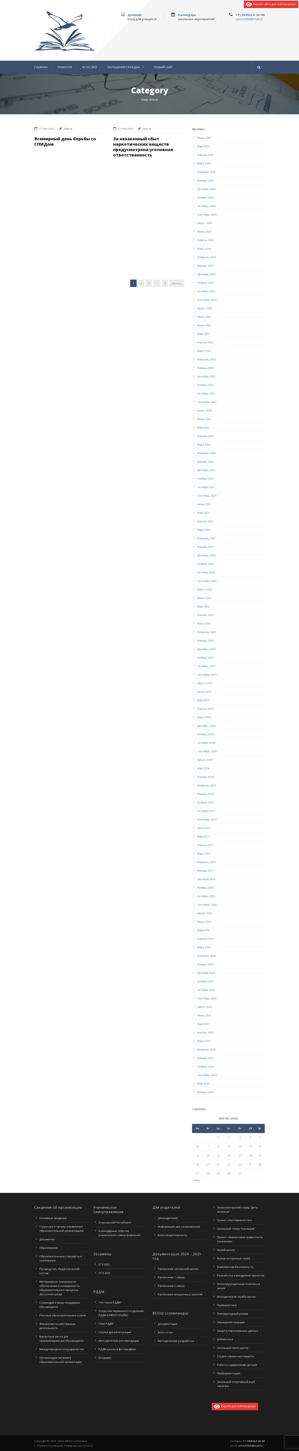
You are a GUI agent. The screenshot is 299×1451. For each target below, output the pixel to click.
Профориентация (228, 1373)
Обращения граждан (123, 67)
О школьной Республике (115, 1222)
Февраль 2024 (206, 257)
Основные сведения (52, 1218)
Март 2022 (204, 444)
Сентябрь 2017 (207, 819)
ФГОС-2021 (89, 67)
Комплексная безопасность (235, 1267)
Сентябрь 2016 (207, 905)
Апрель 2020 (205, 615)
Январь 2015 (205, 1058)
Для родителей (168, 1218)
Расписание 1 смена (171, 1277)
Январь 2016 (205, 964)
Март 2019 (204, 717)
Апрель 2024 (205, 240)
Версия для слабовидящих (235, 1406)
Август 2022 (204, 410)
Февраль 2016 (206, 956)
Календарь (187, 15)
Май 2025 (203, 146)
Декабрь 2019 (206, 649)
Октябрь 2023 (206, 291)
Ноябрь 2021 (205, 478)
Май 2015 (203, 1024)
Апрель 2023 (205, 342)
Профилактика (227, 1305)
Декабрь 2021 (206, 470)
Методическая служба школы (236, 1296)
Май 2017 (203, 836)
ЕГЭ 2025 (104, 1264)
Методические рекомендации (119, 1341)
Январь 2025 (205, 180)
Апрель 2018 (205, 777)
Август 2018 (204, 760)
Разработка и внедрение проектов (240, 1275)
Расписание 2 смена (171, 1286)
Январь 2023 (205, 368)
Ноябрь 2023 (205, 283)
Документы (47, 1239)
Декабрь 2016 (206, 879)
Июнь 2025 (204, 138)
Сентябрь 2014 (207, 1075)
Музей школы (226, 1250)
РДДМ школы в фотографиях (117, 1349)
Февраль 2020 (206, 632)
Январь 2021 (205, 547)
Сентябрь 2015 (207, 998)
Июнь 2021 (204, 504)
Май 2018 (203, 768)
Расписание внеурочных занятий (180, 1294)
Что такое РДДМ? (110, 1302)
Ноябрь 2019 (205, 657)
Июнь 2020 (204, 598)
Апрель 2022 (205, 436)
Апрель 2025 (205, 155)
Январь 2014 (205, 1092)
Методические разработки (176, 1341)
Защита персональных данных (237, 1331)
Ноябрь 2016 (205, 887)
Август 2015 (204, 1007)
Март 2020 (204, 623)
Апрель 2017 (205, 845)
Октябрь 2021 (206, 487)
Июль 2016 (204, 922)
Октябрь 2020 (206, 572)
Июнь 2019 (204, 691)
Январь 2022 (205, 461)
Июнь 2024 (204, 231)
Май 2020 (203, 606)
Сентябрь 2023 (207, 300)
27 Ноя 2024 (46, 129)
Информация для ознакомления (179, 1226)
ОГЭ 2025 (104, 1273)
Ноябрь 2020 (205, 564)
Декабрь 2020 (206, 555)
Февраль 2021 (206, 538)
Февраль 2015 (206, 1049)
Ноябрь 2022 (205, 385)
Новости (65, 67)
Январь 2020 (205, 640)
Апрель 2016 (205, 939)
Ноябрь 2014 (205, 1066)
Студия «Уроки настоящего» (235, 1356)
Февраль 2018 (206, 785)
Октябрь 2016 (206, 896)
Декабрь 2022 (206, 376)
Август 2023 (204, 308)
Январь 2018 (205, 794)
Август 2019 (204, 683)
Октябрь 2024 (206, 206)
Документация (167, 1324)
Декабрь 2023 (206, 274)
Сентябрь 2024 (207, 214)
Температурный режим (232, 1314)
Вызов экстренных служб (233, 1258)
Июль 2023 (204, 317)
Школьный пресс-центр (232, 1348)
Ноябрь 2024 (205, 197)
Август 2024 (204, 223)
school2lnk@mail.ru (249, 19)
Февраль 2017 (206, 862)
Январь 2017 (205, 870)
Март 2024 (204, 248)
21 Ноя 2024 (125, 129)
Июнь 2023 (204, 325)
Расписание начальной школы (178, 1269)
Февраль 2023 (206, 359)
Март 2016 (204, 947)
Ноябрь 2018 (205, 734)
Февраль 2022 (206, 453)
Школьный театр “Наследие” (236, 1229)
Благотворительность (172, 1235)
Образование (48, 1248)
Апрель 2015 (205, 1032)
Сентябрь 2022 (207, 402)
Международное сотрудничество (61, 1349)
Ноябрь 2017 (205, 802)
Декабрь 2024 (206, 189)
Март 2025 (204, 163)
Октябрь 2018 (206, 743)
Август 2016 (204, 913)
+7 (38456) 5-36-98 (250, 15)
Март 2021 (204, 530)
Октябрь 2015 (206, 990)
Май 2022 (203, 427)
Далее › (177, 283)
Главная (41, 67)
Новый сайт (163, 67)
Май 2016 (203, 930)
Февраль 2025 (206, 172)
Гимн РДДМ (106, 1323)
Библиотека (225, 1339)
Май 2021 (203, 513)
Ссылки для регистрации (115, 1332)
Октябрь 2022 (206, 393)
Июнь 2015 (204, 1015)
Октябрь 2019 (206, 666)
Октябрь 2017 (206, 811)
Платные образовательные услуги (62, 1315)
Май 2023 (203, 334)
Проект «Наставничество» (234, 1220)
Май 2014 (203, 1083)
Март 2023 (204, 351)
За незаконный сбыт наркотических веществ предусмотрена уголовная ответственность (143, 147)
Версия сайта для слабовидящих (271, 4)
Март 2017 (204, 853)
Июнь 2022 (204, 419)
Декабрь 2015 (206, 973)
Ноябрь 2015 (205, 981)
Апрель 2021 (205, 521)
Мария (68, 129)
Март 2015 (204, 1041)
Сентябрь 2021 (207, 496)
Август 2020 (204, 589)
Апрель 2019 (205, 709)
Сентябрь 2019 (207, 674)
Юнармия (105, 1358)
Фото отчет (165, 1332)
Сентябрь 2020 (207, 581)
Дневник (134, 15)
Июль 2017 (204, 828)
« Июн (196, 1180)
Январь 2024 (205, 265)
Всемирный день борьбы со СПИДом (65, 141)
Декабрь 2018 (206, 726)
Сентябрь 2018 (207, 751)
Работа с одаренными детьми (237, 1365)
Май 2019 (203, 700)
